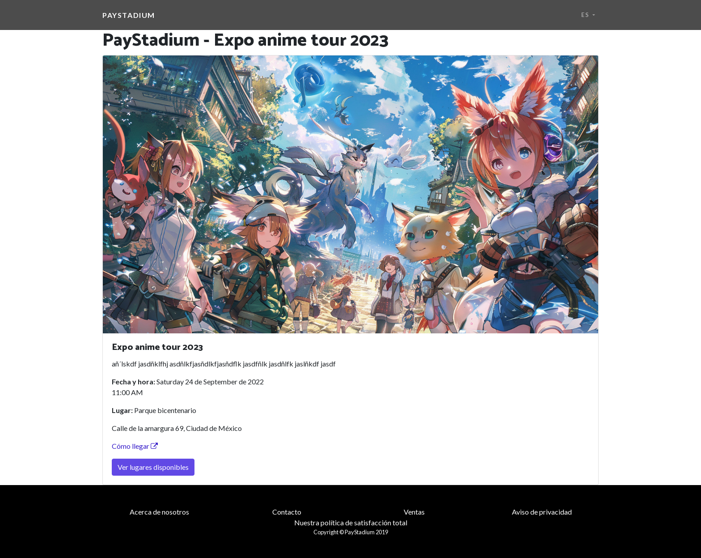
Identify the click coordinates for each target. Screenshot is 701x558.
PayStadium (128, 15)
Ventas (414, 511)
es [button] (586, 14)
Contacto (286, 511)
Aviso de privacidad (542, 511)
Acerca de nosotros (159, 511)
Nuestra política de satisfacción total (350, 522)
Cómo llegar (135, 446)
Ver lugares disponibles (153, 467)
